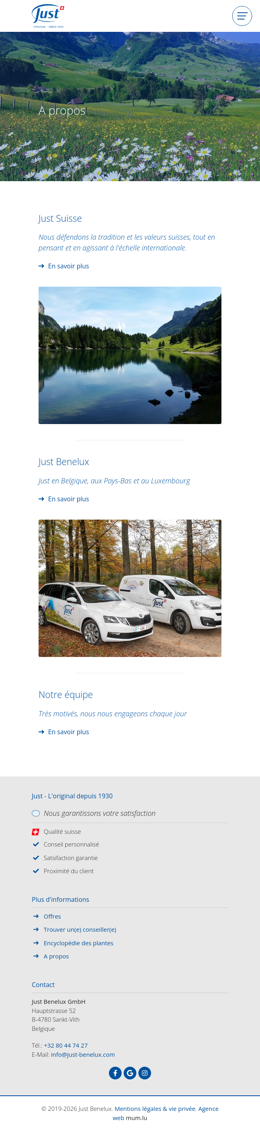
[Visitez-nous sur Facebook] (115, 1073)
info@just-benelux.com (83, 1054)
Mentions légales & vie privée (154, 1108)
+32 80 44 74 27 (66, 1045)
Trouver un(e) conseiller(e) (80, 929)
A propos (56, 956)
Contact (43, 985)
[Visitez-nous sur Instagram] (144, 1073)
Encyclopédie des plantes (78, 943)
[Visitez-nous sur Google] (130, 1073)
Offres (52, 916)
